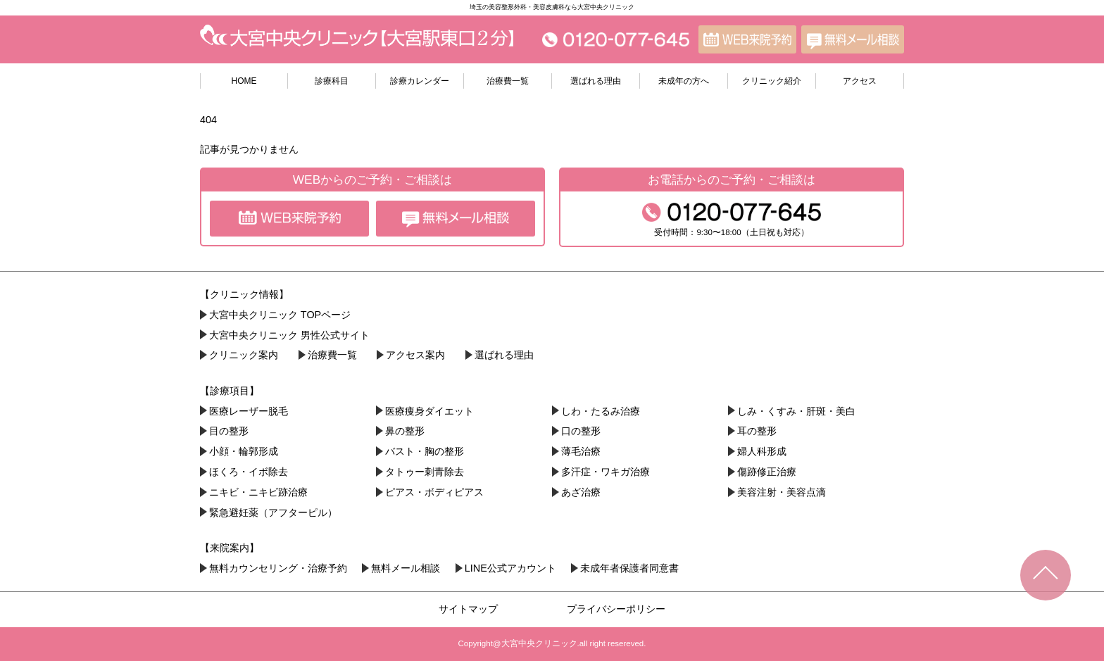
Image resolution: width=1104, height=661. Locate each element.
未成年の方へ (683, 81)
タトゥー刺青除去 (424, 471)
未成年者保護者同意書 (629, 568)
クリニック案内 (243, 354)
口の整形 (581, 430)
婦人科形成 (761, 451)
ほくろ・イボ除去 (248, 471)
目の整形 (229, 430)
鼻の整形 (405, 430)
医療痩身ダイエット (429, 411)
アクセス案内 (415, 354)
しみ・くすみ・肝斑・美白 (796, 411)
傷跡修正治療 (766, 471)
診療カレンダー (419, 81)
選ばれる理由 (595, 81)
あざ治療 (581, 492)
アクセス (860, 81)
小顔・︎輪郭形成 (243, 451)
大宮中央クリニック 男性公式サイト (289, 335)
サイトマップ (468, 609)
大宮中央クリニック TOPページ (280, 314)
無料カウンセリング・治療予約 (278, 568)
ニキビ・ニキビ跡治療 (258, 492)
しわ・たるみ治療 (600, 411)
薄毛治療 (581, 451)
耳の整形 (757, 430)
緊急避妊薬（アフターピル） (273, 512)
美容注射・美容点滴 (781, 492)
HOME (244, 81)
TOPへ (1045, 575)
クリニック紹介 (771, 81)
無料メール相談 (405, 568)
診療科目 (332, 81)
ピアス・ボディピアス (434, 492)
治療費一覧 (508, 81)
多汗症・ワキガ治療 (605, 471)
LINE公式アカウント (510, 568)
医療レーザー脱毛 (248, 411)
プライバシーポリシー (616, 609)
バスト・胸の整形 (424, 451)
